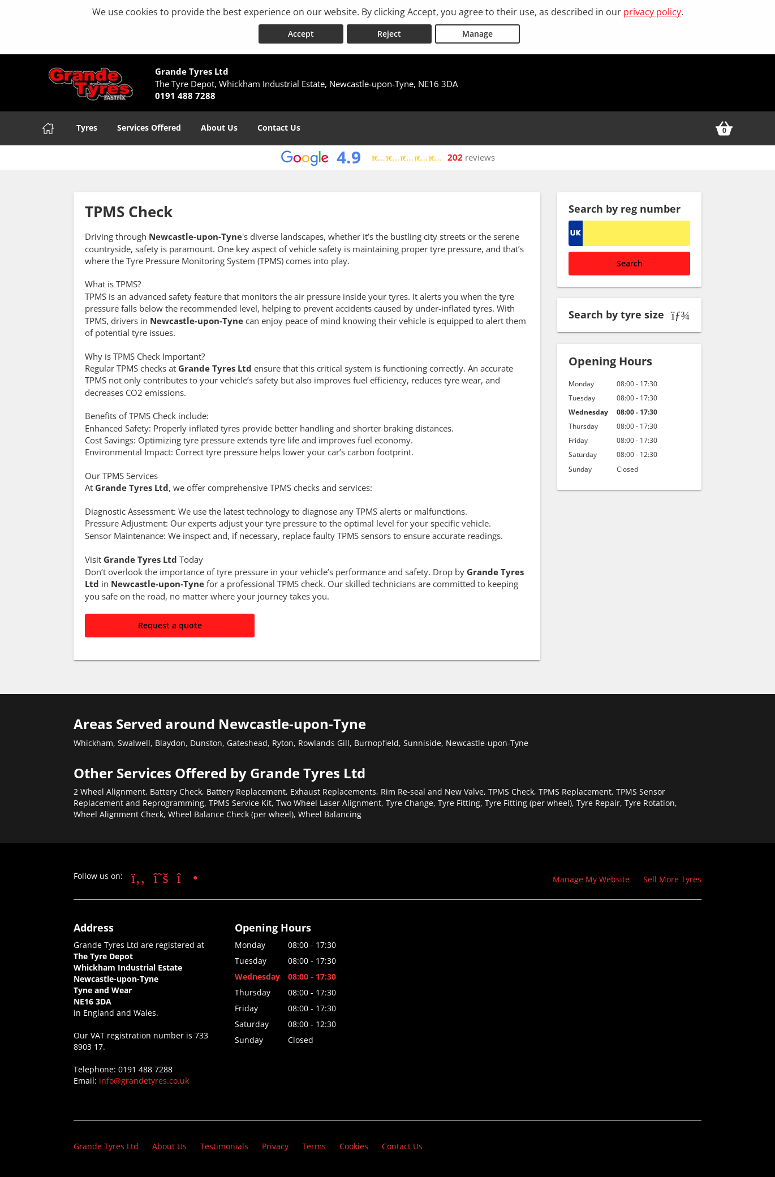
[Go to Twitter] (161, 876)
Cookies (353, 1145)
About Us (219, 127)
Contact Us (278, 127)
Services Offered (149, 127)
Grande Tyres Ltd (106, 1145)
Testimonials (224, 1145)
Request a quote (170, 624)
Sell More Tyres (672, 878)
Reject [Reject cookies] (389, 33)
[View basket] (724, 128)
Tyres (86, 127)
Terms (314, 1145)
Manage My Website (591, 878)
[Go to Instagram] (187, 876)
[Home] (48, 128)
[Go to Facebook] (138, 876)
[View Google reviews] (388, 157)
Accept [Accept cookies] (301, 33)
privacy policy (652, 12)
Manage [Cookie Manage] (477, 33)
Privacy (275, 1145)
